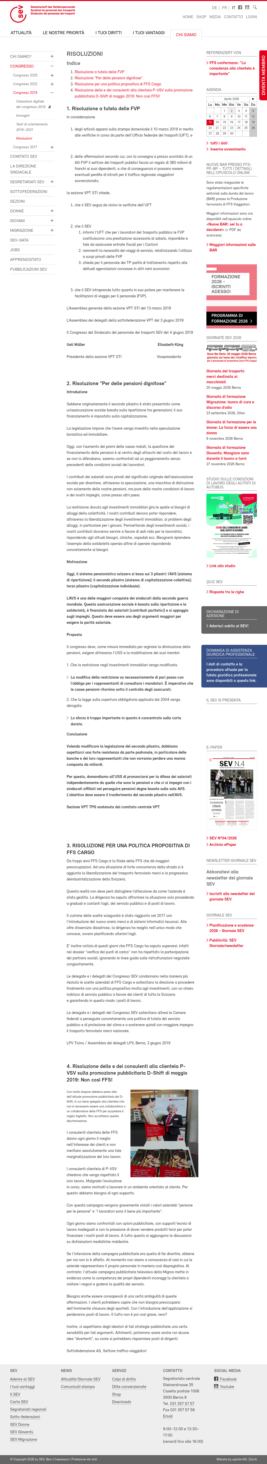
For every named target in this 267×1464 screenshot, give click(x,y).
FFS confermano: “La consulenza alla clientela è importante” (232, 68)
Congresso (22, 66)
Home (188, 17)
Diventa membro (264, 75)
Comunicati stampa (78, 1387)
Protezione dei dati (84, 1459)
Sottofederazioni (28, 192)
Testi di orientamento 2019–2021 (32, 127)
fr (224, 8)
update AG (239, 1459)
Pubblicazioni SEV (28, 269)
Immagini (23, 116)
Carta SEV (19, 1402)
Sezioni (17, 201)
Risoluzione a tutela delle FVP (99, 72)
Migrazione (21, 231)
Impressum (62, 1459)
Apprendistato (25, 260)
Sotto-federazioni (25, 1417)
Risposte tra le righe (226, 592)
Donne (17, 211)
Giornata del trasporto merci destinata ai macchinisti (225, 376)
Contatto (233, 17)
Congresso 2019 (25, 93)
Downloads (121, 1402)
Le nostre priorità (63, 33)
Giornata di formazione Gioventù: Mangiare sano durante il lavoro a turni (227, 453)
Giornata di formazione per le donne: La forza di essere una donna (231, 427)
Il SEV (15, 1394)
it (233, 8)
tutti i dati (218, 143)
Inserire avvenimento (227, 149)
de (214, 8)
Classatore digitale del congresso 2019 (30, 104)
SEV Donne (19, 1425)
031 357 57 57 (182, 1404)
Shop (201, 17)
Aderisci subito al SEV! (228, 626)
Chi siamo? (21, 57)
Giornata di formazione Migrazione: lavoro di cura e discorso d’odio (230, 402)
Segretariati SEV (27, 182)
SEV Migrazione (23, 1440)
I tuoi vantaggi (149, 33)
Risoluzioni (24, 139)
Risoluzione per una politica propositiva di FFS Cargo (118, 84)
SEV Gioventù (21, 1432)
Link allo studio (222, 566)
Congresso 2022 (25, 84)
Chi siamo (186, 35)
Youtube (227, 1387)
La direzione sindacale (23, 169)
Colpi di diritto (124, 1379)
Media (215, 17)
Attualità (21, 33)
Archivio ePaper (222, 845)
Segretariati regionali (28, 1409)
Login (251, 17)
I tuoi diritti (109, 33)
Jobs (15, 250)
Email (168, 1416)
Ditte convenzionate (129, 1387)
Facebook (228, 1379)
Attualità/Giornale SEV (80, 1379)
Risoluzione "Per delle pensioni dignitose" (109, 78)
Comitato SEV (23, 157)
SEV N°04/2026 (223, 838)
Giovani (17, 221)
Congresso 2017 (25, 147)
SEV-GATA (19, 240)
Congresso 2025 (25, 75)
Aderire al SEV (22, 1379)
